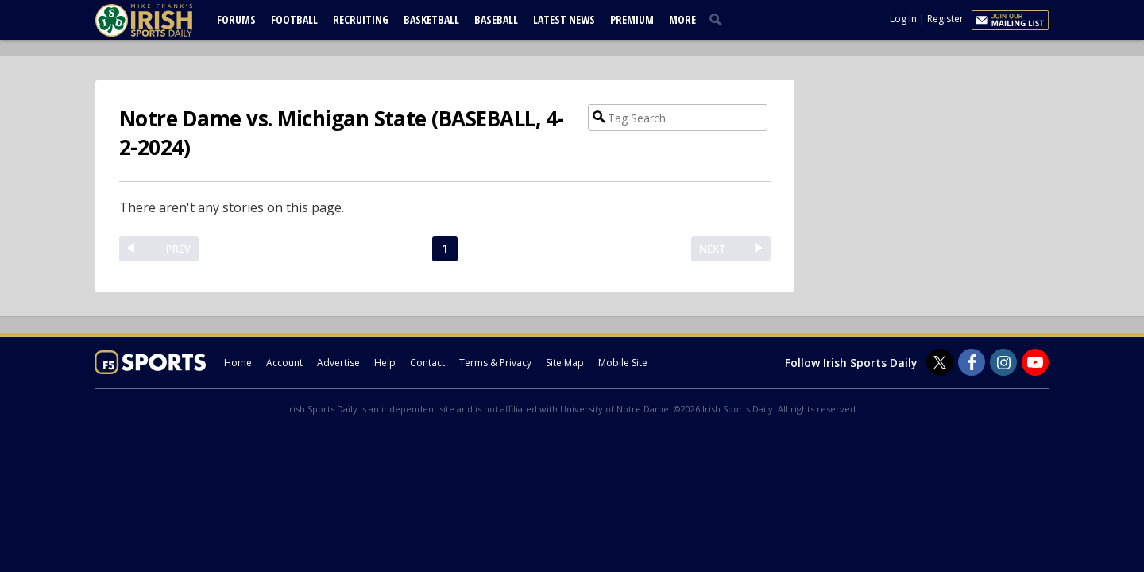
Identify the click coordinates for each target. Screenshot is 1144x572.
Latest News (564, 19)
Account (284, 362)
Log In (903, 18)
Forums (236, 19)
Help (385, 362)
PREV (178, 249)
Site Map (565, 362)
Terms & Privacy (495, 362)
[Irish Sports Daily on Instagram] (1003, 362)
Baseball (496, 19)
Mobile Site (622, 362)
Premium (632, 19)
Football (294, 19)
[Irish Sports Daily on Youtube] (1035, 362)
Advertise (338, 362)
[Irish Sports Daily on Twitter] (939, 362)
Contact (427, 362)
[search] (719, 19)
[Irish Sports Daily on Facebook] (971, 362)
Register (945, 18)
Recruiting (360, 19)
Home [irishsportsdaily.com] (238, 362)
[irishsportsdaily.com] (162, 20)
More (682, 19)
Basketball (431, 19)
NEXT (712, 249)
